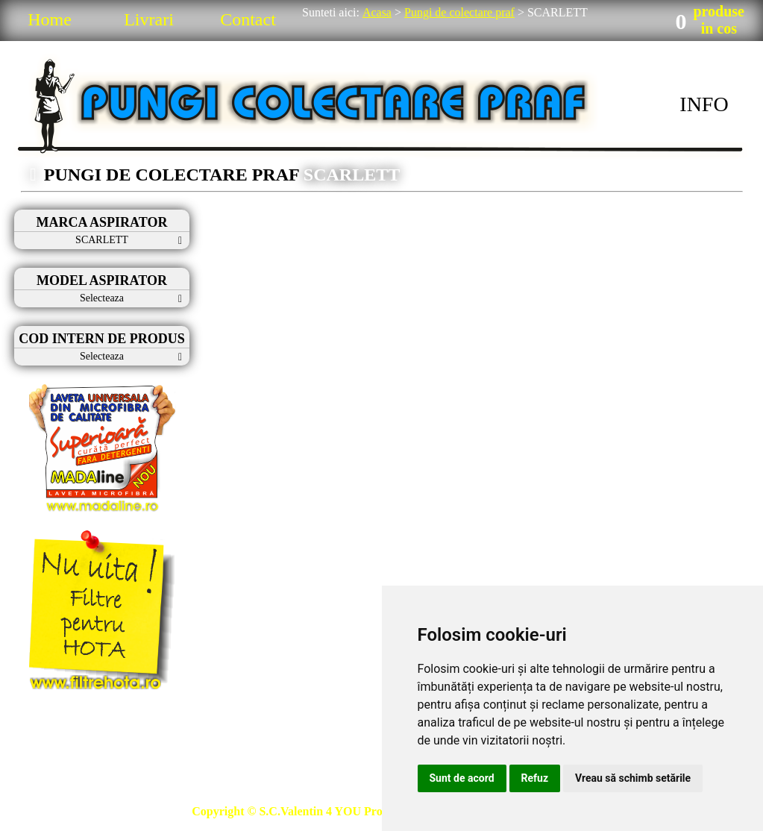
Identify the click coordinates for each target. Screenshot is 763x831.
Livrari (149, 19)
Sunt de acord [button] (462, 778)
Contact (248, 19)
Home (50, 19)
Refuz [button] (535, 778)
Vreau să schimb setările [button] (633, 778)
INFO (703, 104)
